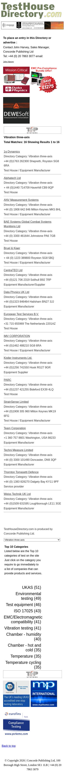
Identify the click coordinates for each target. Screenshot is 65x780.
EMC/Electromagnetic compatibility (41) (23, 619)
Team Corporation (15, 428)
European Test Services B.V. (21, 314)
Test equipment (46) (23, 604)
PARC (7, 379)
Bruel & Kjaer (12, 248)
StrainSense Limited (16, 401)
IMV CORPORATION (17, 336)
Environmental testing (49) (28, 596)
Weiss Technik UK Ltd (17, 494)
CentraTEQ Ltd (13, 270)
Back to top (9, 745)
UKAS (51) (31, 587)
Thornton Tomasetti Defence (21, 472)
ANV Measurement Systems (21, 199)
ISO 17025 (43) (27, 611)
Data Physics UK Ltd (16, 292)
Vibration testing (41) (22, 628)
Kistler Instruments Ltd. (18, 357)
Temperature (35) (26, 656)
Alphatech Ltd (12, 178)
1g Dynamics (12, 151)
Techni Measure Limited (18, 450)
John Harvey (8, 62)
